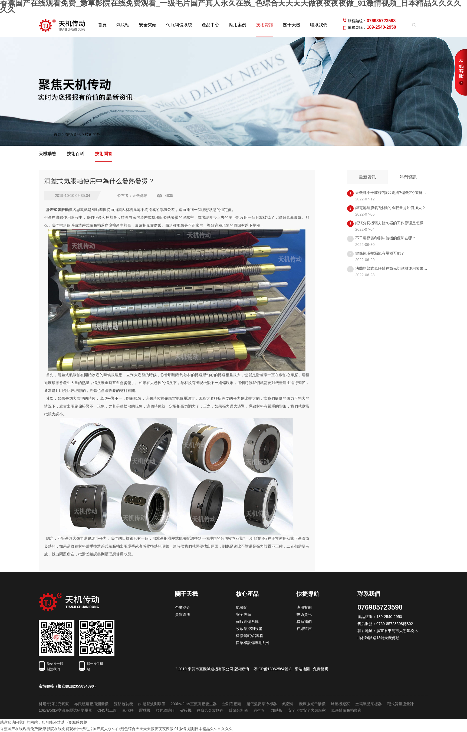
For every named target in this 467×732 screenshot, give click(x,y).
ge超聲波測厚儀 (151, 704)
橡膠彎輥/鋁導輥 (250, 635)
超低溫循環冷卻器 (261, 704)
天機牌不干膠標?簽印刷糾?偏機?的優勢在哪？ (394, 192)
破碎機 (186, 710)
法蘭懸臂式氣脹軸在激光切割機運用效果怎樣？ (395, 268)
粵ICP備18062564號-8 (272, 669)
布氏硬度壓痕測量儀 (91, 704)
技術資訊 (264, 24)
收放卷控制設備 (249, 628)
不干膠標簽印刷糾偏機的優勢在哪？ (385, 238)
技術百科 (75, 153)
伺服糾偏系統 (179, 24)
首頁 (102, 24)
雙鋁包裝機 (123, 704)
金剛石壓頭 (231, 704)
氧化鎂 (128, 710)
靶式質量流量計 (400, 704)
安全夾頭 (147, 24)
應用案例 (237, 24)
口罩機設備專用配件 (253, 642)
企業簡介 (182, 607)
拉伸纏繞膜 (165, 710)
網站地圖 (302, 669)
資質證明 (182, 614)
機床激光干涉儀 (312, 704)
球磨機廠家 (340, 704)
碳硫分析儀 (238, 710)
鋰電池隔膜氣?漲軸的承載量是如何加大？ (390, 208)
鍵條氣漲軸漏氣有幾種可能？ (379, 253)
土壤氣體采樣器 (368, 704)
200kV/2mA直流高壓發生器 (194, 704)
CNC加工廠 (107, 710)
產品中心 (210, 24)
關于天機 (291, 24)
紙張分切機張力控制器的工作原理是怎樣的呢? (394, 223)
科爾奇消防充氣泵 (54, 704)
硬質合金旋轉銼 (210, 710)
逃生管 (259, 710)
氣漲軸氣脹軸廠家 (346, 710)
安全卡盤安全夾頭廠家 (307, 710)
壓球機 (144, 710)
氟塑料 (288, 704)
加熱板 (276, 710)
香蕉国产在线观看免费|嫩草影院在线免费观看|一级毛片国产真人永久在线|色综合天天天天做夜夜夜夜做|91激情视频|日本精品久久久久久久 (116, 729)
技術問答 (92, 134)
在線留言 (304, 628)
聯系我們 (318, 24)
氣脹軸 (122, 24)
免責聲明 (320, 669)
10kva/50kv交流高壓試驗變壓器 (65, 710)
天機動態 (47, 153)
